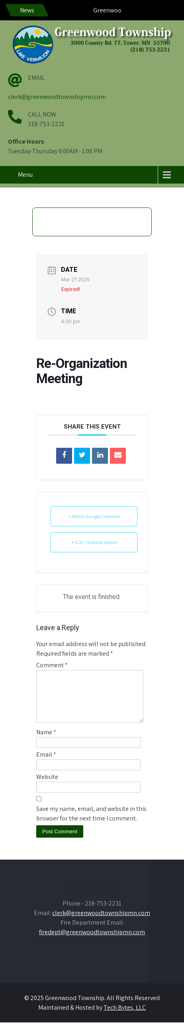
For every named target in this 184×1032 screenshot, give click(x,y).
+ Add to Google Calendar (94, 516)
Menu (25, 174)
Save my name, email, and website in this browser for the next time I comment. (91, 823)
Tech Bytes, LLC (125, 1017)
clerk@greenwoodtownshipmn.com (57, 97)
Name (46, 741)
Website (47, 786)
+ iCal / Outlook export (94, 542)
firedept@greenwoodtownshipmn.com (92, 941)
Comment (52, 665)
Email (46, 764)
